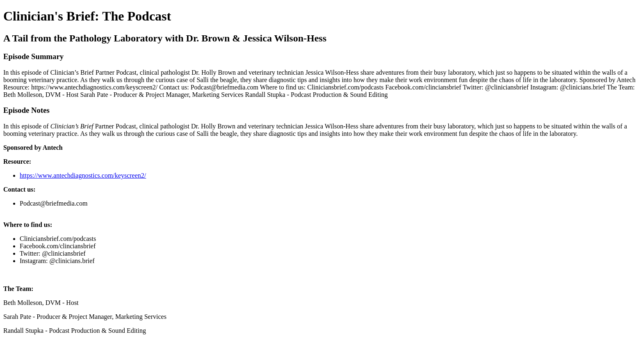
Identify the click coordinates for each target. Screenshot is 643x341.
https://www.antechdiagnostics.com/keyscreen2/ (83, 175)
